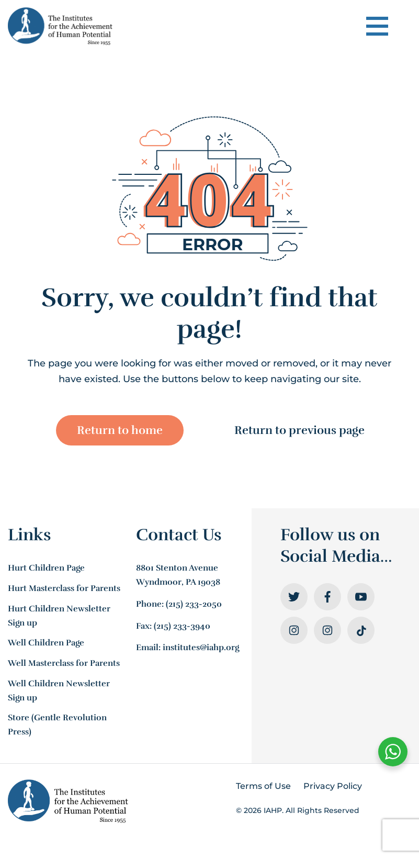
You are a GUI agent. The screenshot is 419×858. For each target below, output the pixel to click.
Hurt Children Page (46, 569)
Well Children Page (46, 644)
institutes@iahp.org (201, 649)
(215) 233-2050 (194, 605)
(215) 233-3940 (182, 627)
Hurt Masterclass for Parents (64, 590)
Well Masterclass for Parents (64, 665)
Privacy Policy (332, 787)
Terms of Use (263, 787)
